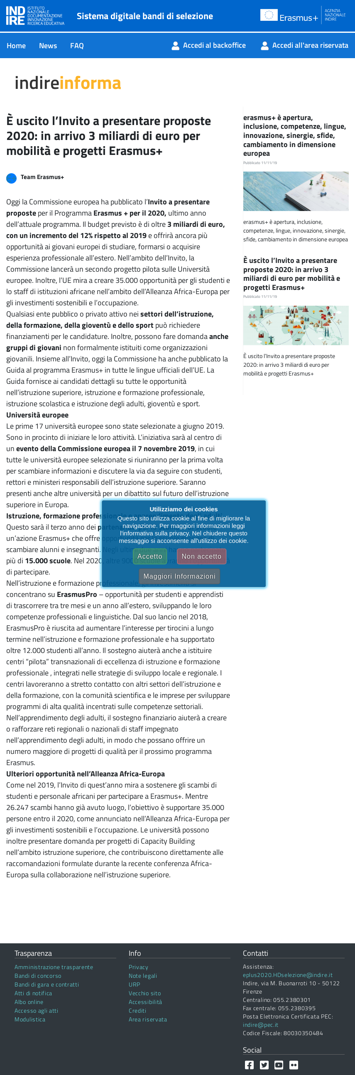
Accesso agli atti (37, 1010)
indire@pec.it (261, 1024)
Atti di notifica (33, 993)
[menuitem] (16, 45)
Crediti (138, 1010)
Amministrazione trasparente (54, 966)
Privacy (139, 966)
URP (134, 984)
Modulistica (30, 1019)
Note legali (143, 975)
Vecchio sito (145, 993)
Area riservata (148, 1019)
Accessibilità (145, 1001)
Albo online (29, 1001)
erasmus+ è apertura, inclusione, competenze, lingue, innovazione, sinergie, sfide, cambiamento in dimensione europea (294, 135)
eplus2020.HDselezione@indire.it (288, 974)
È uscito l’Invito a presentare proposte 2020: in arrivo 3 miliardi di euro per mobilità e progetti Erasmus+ (291, 274)
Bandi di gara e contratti (47, 984)
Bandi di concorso (38, 975)
